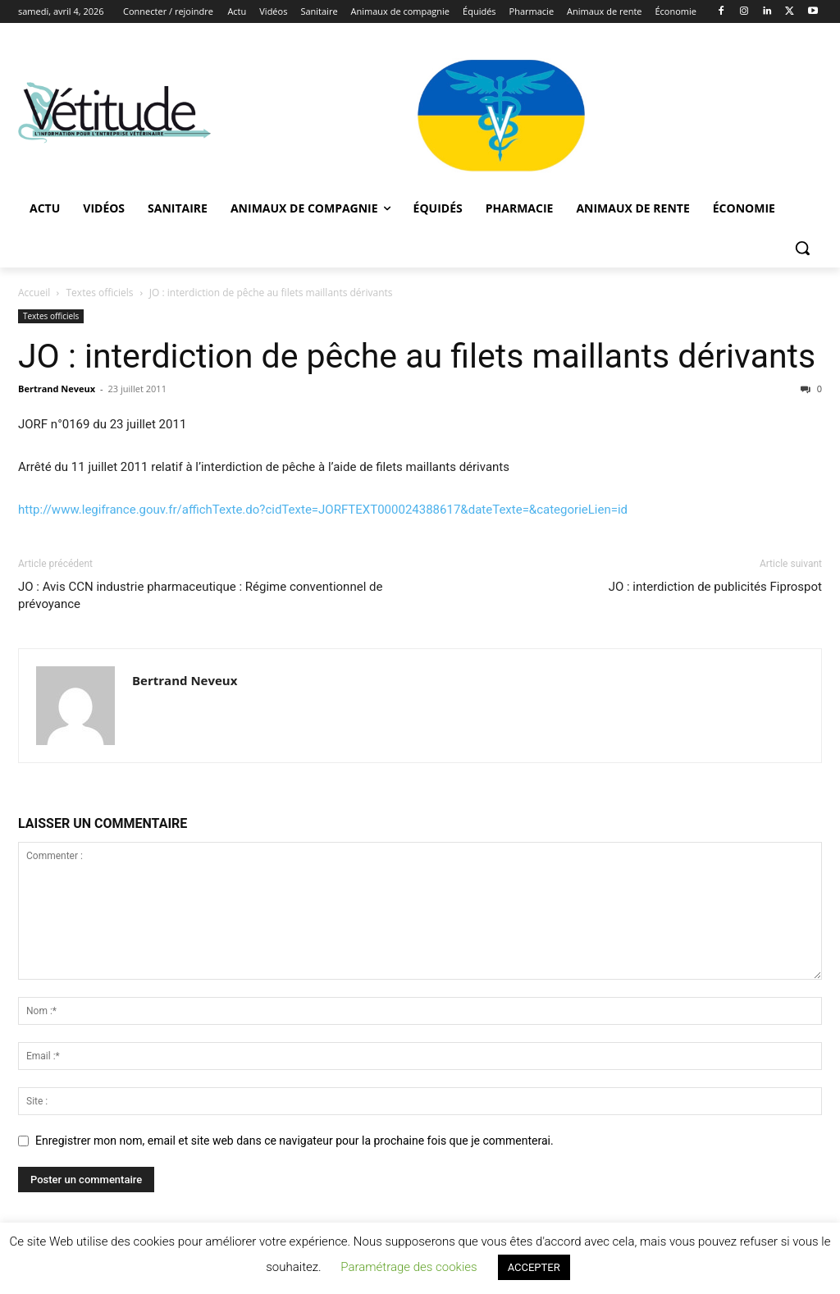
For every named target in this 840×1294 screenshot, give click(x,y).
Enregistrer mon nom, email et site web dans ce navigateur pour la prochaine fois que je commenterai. (294, 1140)
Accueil (34, 292)
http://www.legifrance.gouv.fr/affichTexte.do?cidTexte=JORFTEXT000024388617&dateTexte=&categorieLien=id (323, 509)
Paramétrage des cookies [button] (408, 1267)
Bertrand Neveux (56, 388)
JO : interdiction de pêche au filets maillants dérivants (416, 356)
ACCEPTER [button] (534, 1267)
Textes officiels (100, 292)
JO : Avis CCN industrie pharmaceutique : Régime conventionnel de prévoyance (200, 595)
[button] (802, 247)
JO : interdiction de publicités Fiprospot (715, 586)
